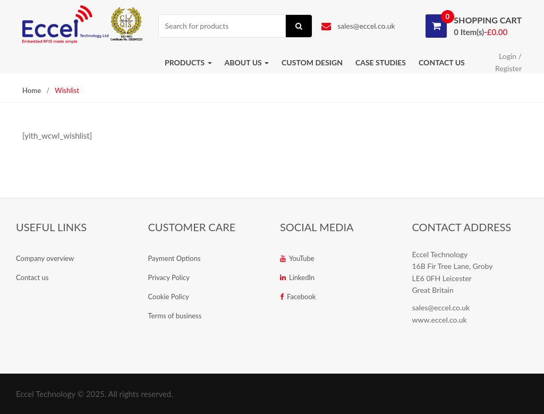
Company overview (45, 258)
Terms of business (175, 315)
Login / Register (508, 62)
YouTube (297, 258)
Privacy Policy (169, 277)
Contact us (442, 62)
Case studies (380, 62)
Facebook (298, 296)
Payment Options (174, 258)
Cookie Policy (168, 296)
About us (247, 62)
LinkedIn (297, 277)
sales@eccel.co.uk (358, 25)
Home (31, 90)
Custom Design (312, 62)
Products (188, 62)
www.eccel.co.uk (439, 319)
